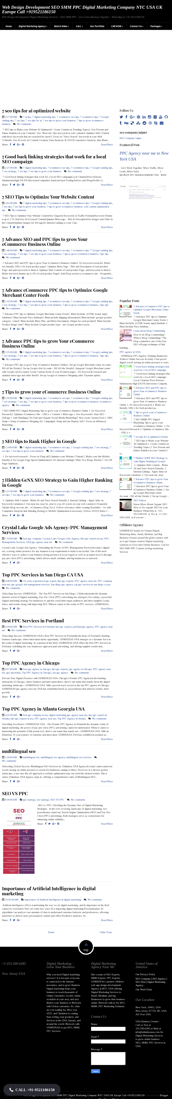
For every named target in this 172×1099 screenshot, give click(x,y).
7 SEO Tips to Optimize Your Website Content (48, 197)
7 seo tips (20, 120)
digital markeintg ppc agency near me (68, 715)
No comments (24, 124)
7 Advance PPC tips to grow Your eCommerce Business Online (48, 343)
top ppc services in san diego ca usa (92, 584)
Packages (156, 26)
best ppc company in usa (35, 715)
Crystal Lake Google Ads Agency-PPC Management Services (54, 529)
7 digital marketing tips (43, 117)
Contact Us (136, 26)
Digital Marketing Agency (33, 26)
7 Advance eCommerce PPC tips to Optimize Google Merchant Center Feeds (55, 292)
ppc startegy (29, 799)
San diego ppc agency (62, 584)
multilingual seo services (79, 757)
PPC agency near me (85, 581)
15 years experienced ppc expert (39, 581)
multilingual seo (18, 751)
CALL (79, 26)
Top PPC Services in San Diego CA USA (42, 575)
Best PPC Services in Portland (33, 620)
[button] (31, 1090)
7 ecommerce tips (89, 117)
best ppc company (32, 538)
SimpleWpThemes (67, 1095)
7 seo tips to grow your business (59, 120)
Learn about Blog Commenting (149, 330)
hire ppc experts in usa (92, 538)
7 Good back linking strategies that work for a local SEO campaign (54, 159)
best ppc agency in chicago (37, 669)
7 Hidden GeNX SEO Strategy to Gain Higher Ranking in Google (57, 482)
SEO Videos (140, 500)
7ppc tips (104, 254)
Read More (107, 144)
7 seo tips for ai (33, 120)
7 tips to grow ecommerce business (65, 206)
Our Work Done (144, 985)
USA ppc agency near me (39, 542)
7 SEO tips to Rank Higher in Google (39, 441)
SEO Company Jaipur (130, 138)
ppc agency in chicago (80, 669)
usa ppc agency (60, 672)
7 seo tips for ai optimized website (36, 111)
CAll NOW (117, 26)
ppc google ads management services (30, 584)
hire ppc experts (66, 581)
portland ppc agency (83, 626)
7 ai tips (27, 117)
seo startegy (43, 799)
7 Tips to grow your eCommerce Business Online (51, 392)
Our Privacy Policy (145, 970)
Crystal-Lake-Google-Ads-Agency (61, 538)
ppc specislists (13, 672)
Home (9, 26)
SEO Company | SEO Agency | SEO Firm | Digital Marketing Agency (151, 978)
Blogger (164, 1091)
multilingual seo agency (53, 757)
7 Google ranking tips (101, 167)
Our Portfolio (97, 26)
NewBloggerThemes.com (112, 1095)
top (86, 950)
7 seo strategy (9, 171)
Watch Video (61, 26)
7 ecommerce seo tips (68, 117)
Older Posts (106, 932)
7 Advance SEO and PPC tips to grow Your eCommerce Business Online (45, 241)
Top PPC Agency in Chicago (30, 663)
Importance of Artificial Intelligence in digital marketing (49, 890)
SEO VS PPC (15, 793)
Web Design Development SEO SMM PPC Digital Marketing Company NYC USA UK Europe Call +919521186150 (82, 9)
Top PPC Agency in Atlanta (71, 718)
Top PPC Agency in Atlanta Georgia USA (43, 709)
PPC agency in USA (130, 352)
